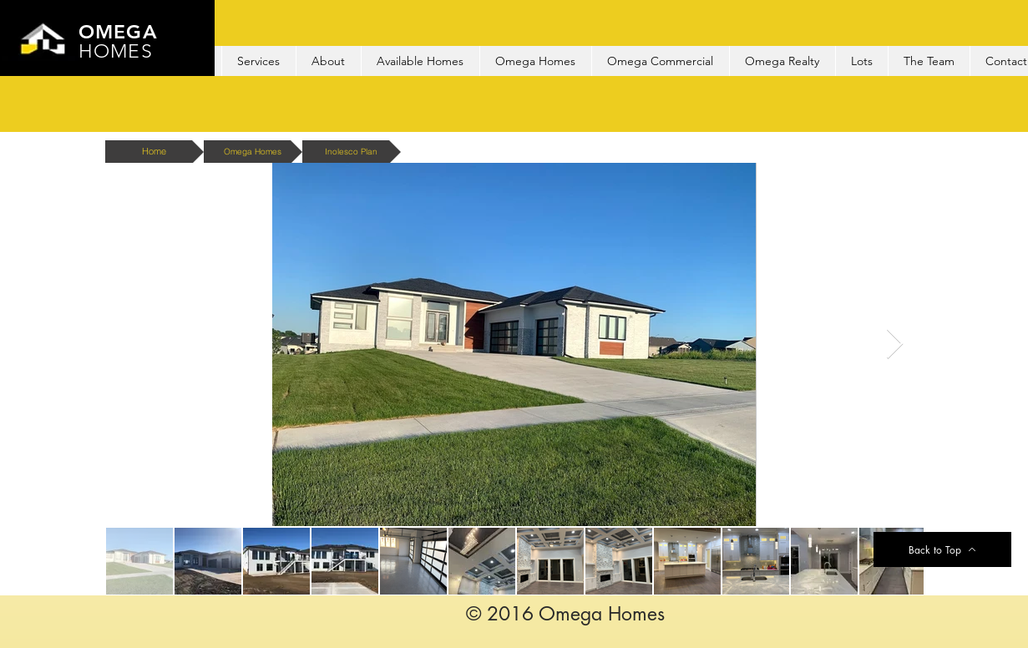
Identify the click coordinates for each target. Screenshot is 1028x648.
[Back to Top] (942, 549)
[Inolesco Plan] (351, 151)
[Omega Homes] (253, 151)
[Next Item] (894, 344)
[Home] (154, 151)
